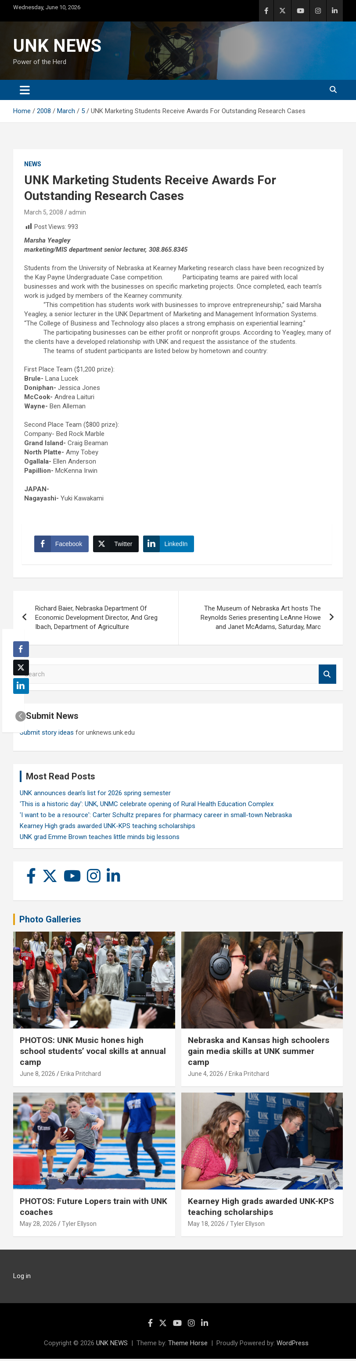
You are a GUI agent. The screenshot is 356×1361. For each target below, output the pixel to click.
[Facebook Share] (62, 544)
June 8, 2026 (37, 1075)
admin (77, 212)
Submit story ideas (47, 735)
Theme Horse (188, 1345)
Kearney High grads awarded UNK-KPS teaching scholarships (107, 828)
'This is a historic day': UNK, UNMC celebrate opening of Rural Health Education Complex (146, 806)
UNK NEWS (57, 46)
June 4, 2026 (205, 1075)
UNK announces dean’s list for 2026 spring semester (95, 795)
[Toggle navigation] (24, 90)
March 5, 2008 (43, 212)
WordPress (293, 1345)
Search (327, 676)
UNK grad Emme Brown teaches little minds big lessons (100, 839)
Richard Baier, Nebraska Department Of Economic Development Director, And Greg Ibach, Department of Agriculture (96, 619)
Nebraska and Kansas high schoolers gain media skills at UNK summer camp (258, 1053)
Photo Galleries (50, 921)
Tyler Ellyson (79, 1225)
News (32, 164)
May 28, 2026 (38, 1225)
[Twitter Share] (117, 544)
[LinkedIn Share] (169, 544)
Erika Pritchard (81, 1075)
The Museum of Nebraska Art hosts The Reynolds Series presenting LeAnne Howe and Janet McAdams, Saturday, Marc (261, 619)
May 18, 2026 (206, 1225)
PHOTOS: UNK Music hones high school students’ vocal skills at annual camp (93, 1053)
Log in (22, 1278)
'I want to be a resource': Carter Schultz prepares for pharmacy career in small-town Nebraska (156, 817)
